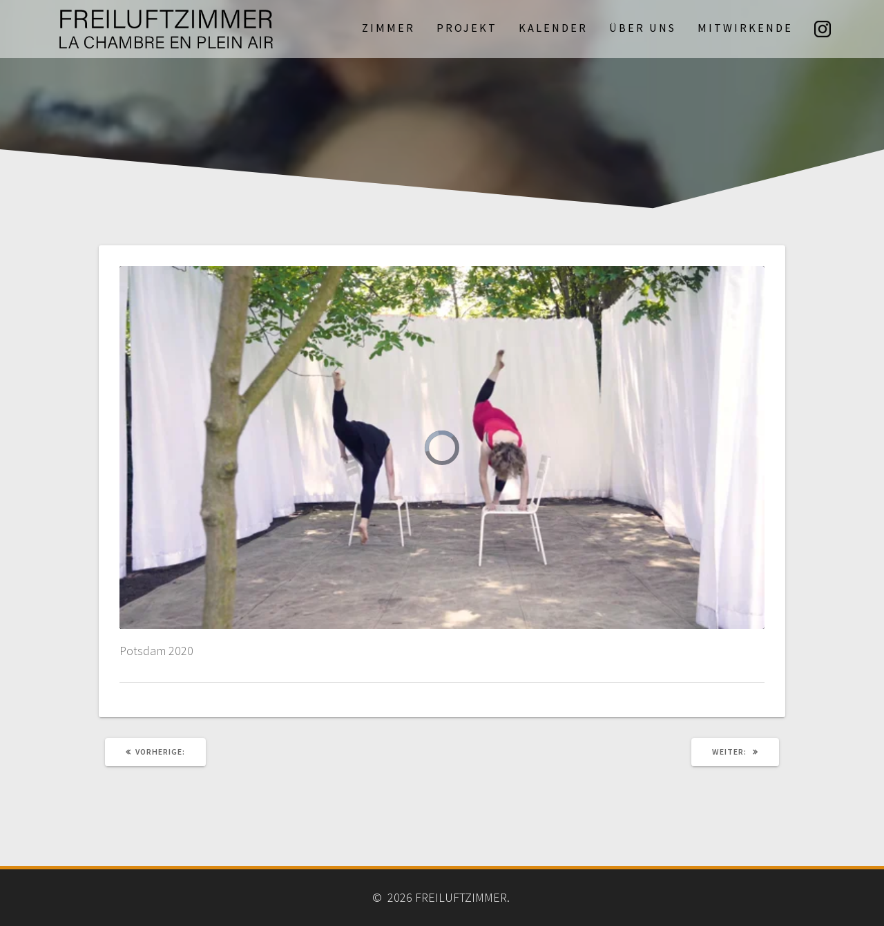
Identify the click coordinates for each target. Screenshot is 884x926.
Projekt (466, 28)
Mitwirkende (745, 28)
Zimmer (388, 28)
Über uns (642, 28)
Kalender (553, 28)
